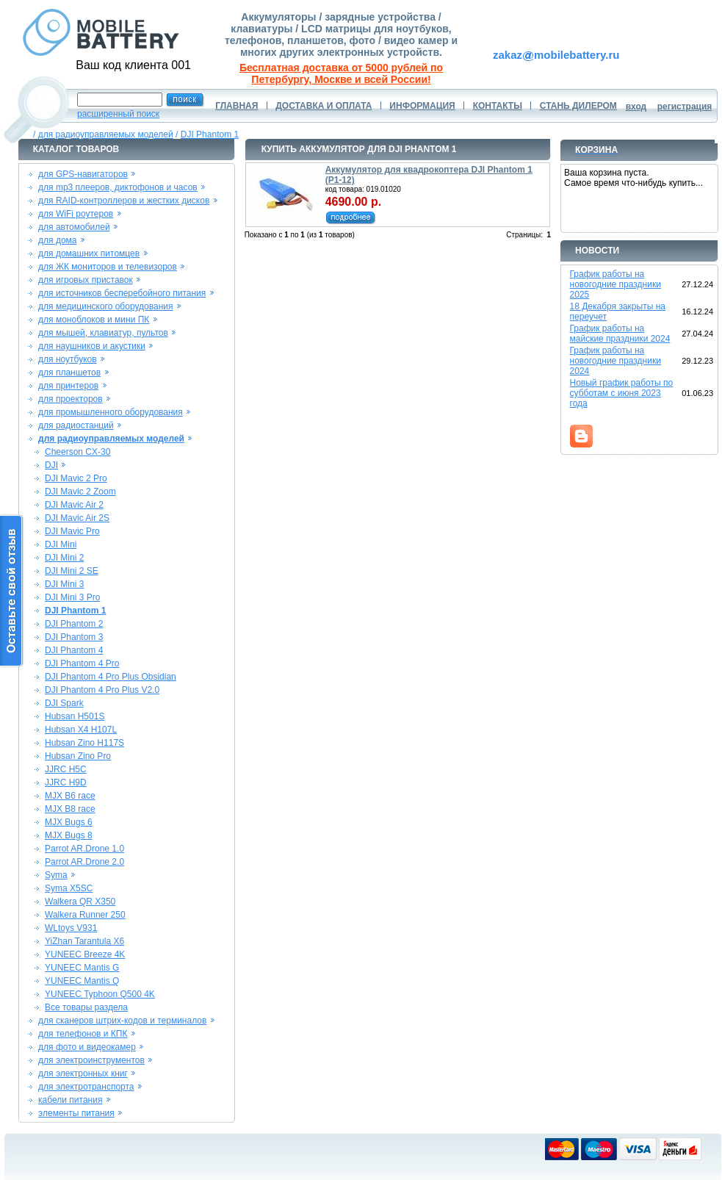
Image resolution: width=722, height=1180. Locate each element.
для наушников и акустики (91, 346)
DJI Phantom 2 (74, 624)
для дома (57, 240)
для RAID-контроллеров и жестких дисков (123, 200)
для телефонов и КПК (82, 1034)
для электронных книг (83, 1073)
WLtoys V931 (71, 928)
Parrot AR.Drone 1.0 (84, 848)
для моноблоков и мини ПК (93, 319)
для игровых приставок (85, 280)
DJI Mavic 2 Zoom (80, 491)
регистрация (684, 106)
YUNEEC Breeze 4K (85, 954)
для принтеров (68, 386)
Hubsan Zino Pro (78, 756)
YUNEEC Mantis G (82, 968)
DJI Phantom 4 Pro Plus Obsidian (110, 677)
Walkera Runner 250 (85, 915)
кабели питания (70, 1100)
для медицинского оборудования (105, 306)
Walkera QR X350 (80, 901)
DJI (51, 465)
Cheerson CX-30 (77, 452)
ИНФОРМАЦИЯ (422, 106)
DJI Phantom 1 (210, 134)
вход (636, 106)
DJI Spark (64, 703)
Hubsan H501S (74, 716)
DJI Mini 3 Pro (72, 597)
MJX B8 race (70, 809)
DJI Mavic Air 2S (77, 518)
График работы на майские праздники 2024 (620, 333)
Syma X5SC (69, 888)
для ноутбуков (67, 359)
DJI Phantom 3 (74, 637)
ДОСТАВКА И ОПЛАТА (323, 106)
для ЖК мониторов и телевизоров (107, 267)
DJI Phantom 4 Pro (82, 663)
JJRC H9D (66, 782)
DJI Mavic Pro (72, 531)
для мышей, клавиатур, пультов (103, 333)
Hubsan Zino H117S (84, 743)
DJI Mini (60, 544)
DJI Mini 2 (64, 558)
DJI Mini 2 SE (71, 571)
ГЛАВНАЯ (236, 106)
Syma (56, 875)
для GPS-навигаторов (83, 174)
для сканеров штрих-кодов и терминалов (122, 1020)
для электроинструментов (91, 1060)
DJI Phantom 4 (74, 650)
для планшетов (69, 372)
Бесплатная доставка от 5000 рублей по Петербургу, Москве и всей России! (341, 73)
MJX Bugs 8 (69, 835)
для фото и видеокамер (87, 1047)
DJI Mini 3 (64, 584)
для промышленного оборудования (110, 412)
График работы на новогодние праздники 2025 (615, 284)
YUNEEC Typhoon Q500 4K (100, 994)
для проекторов (70, 399)
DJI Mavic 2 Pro (76, 478)
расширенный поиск (118, 114)
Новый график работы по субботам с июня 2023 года (622, 393)
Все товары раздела (86, 1007)
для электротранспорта (86, 1087)
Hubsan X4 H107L (81, 729)
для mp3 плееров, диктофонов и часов (118, 187)
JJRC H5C (66, 769)
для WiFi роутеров (75, 214)
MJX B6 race (70, 796)
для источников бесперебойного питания (122, 293)
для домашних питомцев (89, 253)
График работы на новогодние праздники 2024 (615, 360)
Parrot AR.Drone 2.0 (84, 862)
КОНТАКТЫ (497, 106)
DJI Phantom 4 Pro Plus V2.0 (102, 690)
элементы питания (76, 1113)
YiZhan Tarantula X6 (84, 941)
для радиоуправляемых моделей (105, 134)
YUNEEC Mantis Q (82, 981)
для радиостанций (76, 425)
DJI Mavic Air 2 (74, 505)
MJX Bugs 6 (69, 822)
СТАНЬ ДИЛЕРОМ (578, 106)
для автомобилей (74, 227)
